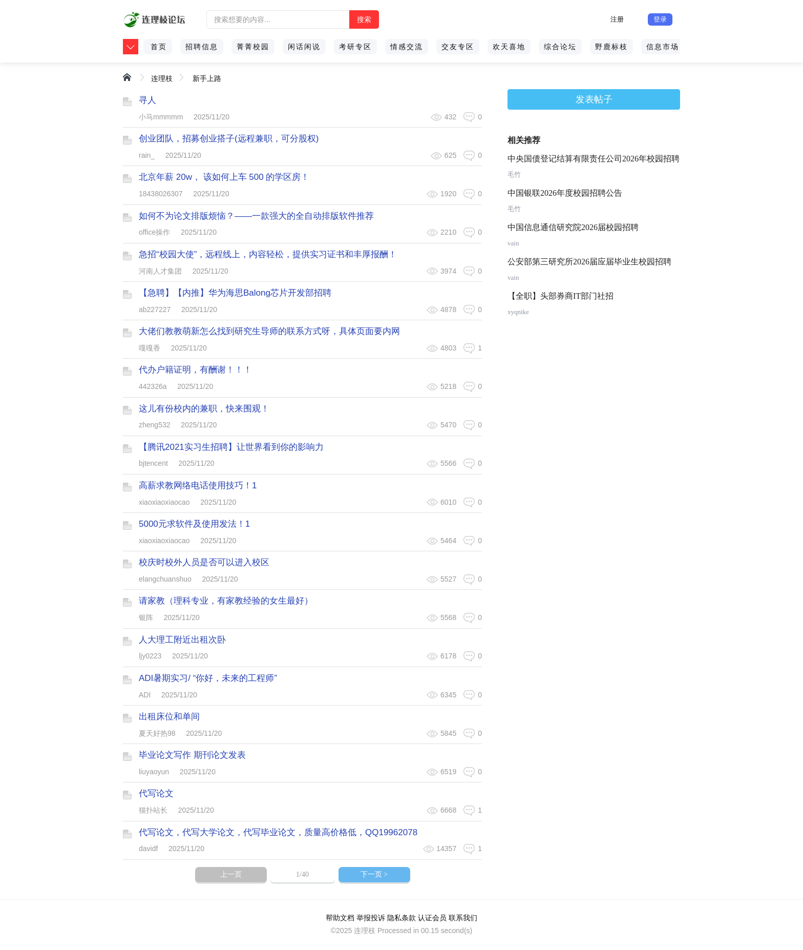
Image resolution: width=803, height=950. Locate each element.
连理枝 (162, 78)
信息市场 (662, 47)
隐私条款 (401, 918)
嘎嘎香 (149, 348)
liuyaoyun (154, 772)
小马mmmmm (161, 117)
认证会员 (432, 918)
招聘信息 (201, 47)
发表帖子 (594, 99)
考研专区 (355, 47)
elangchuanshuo (165, 579)
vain (513, 243)
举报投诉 (370, 918)
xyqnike (518, 312)
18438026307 (161, 194)
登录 (660, 19)
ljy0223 (150, 656)
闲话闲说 (304, 47)
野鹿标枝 (611, 47)
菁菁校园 (253, 47)
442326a (153, 386)
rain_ (147, 155)
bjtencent (153, 463)
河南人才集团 (160, 271)
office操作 (154, 232)
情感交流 (406, 47)
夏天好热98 (157, 733)
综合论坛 (560, 47)
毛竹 (514, 174)
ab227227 (155, 309)
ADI (145, 695)
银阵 (146, 617)
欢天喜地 (509, 47)
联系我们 (463, 918)
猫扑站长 (153, 810)
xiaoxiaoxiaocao (164, 502)
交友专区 (457, 47)
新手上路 (207, 78)
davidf (148, 848)
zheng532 (155, 425)
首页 (159, 47)
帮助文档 (340, 918)
